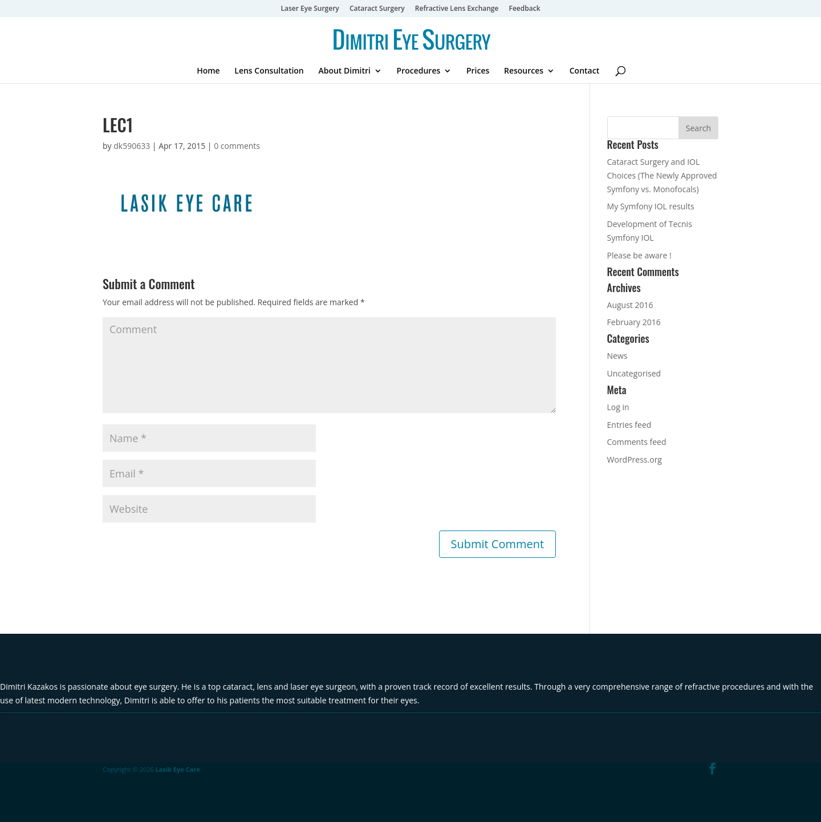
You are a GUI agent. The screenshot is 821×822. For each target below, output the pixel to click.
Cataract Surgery (377, 9)
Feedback (524, 9)
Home (208, 71)
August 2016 (630, 304)
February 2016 (634, 322)
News (617, 355)
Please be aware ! (639, 255)
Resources (523, 71)
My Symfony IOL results (650, 206)
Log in (618, 407)
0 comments (237, 145)
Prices (477, 71)
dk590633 (131, 145)
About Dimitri (344, 71)
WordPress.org (634, 459)
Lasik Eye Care (178, 769)
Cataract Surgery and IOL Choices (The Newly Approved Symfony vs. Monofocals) (662, 175)
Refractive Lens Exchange (457, 9)
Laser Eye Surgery (310, 9)
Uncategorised (634, 373)
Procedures (419, 71)
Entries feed (629, 424)
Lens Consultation (268, 71)
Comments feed (636, 441)
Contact (584, 71)
